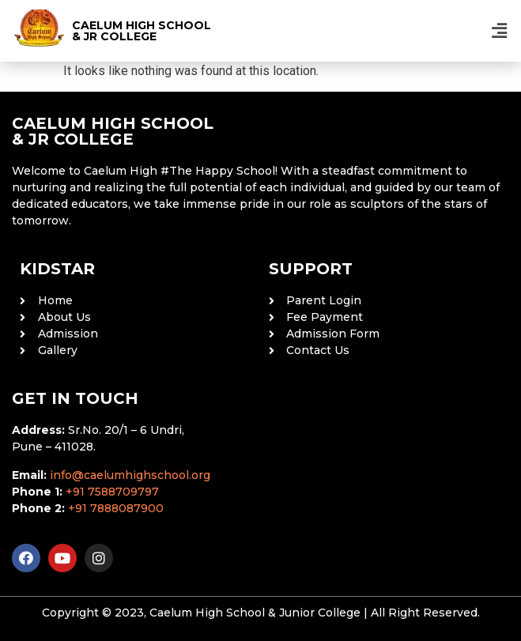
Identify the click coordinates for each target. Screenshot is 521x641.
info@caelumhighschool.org (130, 475)
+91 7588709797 (112, 492)
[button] (499, 31)
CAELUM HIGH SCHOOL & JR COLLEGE (141, 30)
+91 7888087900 (116, 508)
